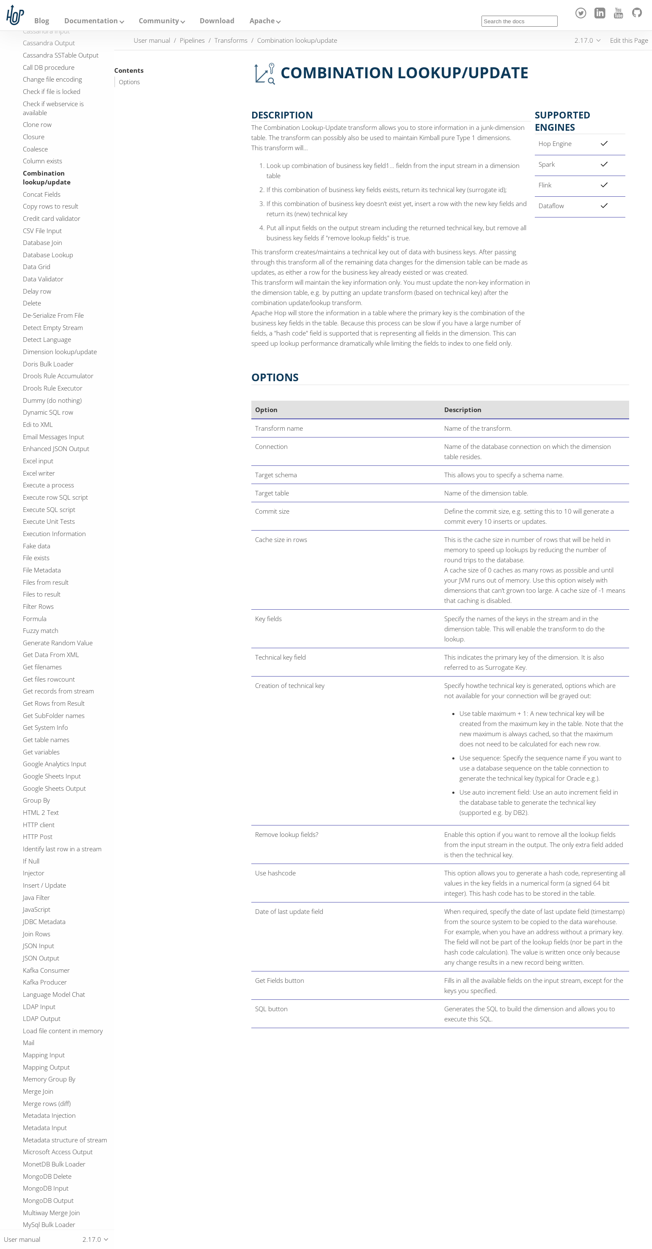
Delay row (37, 291)
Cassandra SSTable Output (61, 55)
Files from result (46, 582)
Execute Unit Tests (49, 521)
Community (159, 20)
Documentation (91, 20)
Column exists (42, 160)
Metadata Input (45, 1127)
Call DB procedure (48, 67)
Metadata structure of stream (65, 1139)
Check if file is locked (51, 91)
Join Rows (36, 933)
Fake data (36, 545)
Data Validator (43, 278)
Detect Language (47, 339)
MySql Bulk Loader (49, 1224)
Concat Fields (42, 194)
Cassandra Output (49, 42)
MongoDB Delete (47, 1176)
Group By (36, 800)
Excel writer (39, 473)
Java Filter (36, 897)
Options (129, 82)
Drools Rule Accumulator (58, 375)
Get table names (46, 739)
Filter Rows (38, 606)
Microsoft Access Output (58, 1151)
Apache (262, 20)
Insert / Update (44, 885)
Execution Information (54, 533)
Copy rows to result (50, 206)
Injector (33, 873)
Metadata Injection (49, 1115)
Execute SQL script (49, 509)
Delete (32, 303)
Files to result (42, 594)
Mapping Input (44, 1054)
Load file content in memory (63, 1030)
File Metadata (42, 570)
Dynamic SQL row (48, 412)
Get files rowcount (49, 679)
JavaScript (36, 909)
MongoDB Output (48, 1200)
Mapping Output (46, 1067)
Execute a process (48, 485)
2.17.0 (584, 40)
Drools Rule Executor (53, 388)
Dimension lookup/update (60, 351)
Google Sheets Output (54, 788)
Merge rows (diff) (47, 1103)
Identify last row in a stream (62, 848)
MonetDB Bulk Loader (54, 1164)
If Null (31, 861)
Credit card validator (51, 218)
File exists (36, 557)
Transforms (231, 40)
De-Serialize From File (53, 315)
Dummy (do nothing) (52, 400)
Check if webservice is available (53, 108)
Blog (41, 20)
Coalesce (35, 149)
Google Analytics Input (54, 763)
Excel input (38, 460)
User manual (152, 40)
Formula (35, 618)
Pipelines (192, 40)
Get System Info (45, 727)
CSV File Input (42, 230)
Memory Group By (49, 1079)
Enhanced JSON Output (56, 448)
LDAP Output (42, 1018)
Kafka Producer (45, 982)
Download (217, 20)
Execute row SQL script (55, 497)
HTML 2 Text (41, 812)
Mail (28, 1042)
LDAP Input (39, 1006)
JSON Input (38, 945)
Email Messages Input (53, 436)
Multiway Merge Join (51, 1212)
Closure (33, 136)
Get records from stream (58, 691)
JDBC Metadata (44, 921)
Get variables (41, 752)
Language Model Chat (54, 994)
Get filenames (42, 666)
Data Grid (36, 266)
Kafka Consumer (46, 970)
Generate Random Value (58, 642)
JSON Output (41, 958)
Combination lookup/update (47, 177)
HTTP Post (37, 836)
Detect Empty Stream (53, 327)
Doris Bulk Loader (48, 364)
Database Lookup (48, 254)
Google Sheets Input (52, 776)
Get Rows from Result (54, 703)
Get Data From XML (51, 654)
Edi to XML (38, 424)
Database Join (42, 242)
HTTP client (39, 824)
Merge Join (38, 1091)
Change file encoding (52, 79)
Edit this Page (629, 40)
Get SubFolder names (54, 715)
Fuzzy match (40, 630)
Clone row (37, 124)
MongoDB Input (46, 1188)
